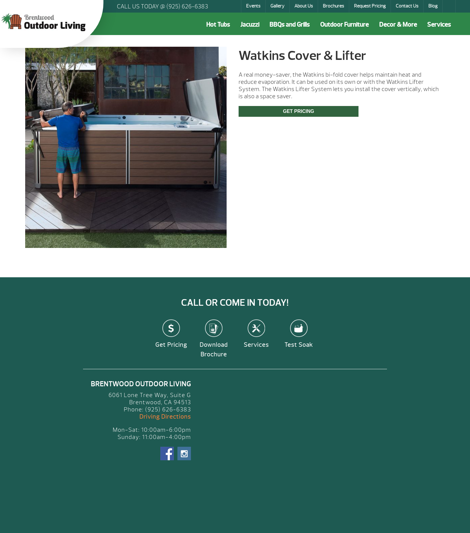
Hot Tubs (218, 25)
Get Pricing (298, 111)
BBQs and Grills (289, 25)
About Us (303, 6)
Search (450, 6)
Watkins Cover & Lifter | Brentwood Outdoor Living (45, 22)
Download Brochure (214, 349)
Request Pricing (370, 6)
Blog (433, 6)
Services (439, 25)
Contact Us (407, 6)
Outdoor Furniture (344, 25)
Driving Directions (165, 416)
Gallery (277, 6)
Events (253, 6)
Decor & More (398, 25)
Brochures (333, 6)
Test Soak (298, 345)
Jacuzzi (249, 25)
